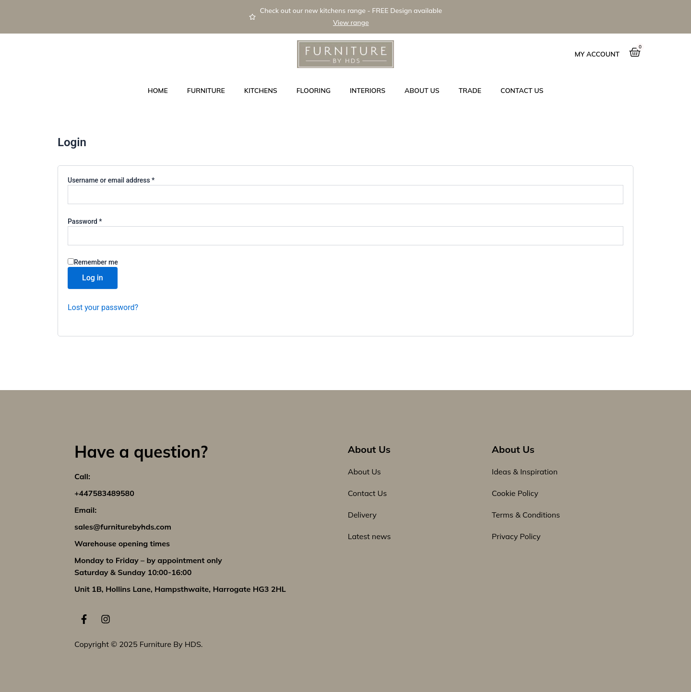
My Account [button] (597, 54)
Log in (92, 277)
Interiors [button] (367, 90)
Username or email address (124, 179)
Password (98, 221)
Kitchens (260, 90)
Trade (470, 90)
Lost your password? (103, 307)
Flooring (314, 90)
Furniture (206, 90)
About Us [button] (422, 90)
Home (158, 90)
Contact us (521, 90)
